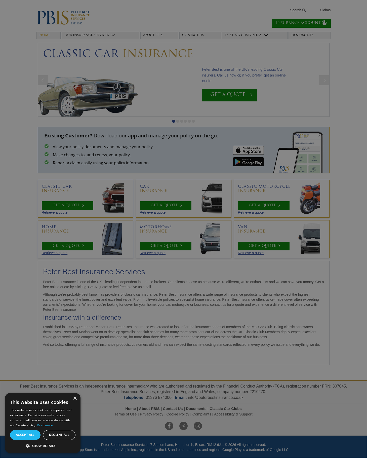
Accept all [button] (25, 435)
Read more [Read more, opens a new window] (45, 425)
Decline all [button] (59, 435)
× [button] (75, 398)
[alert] (183, 229)
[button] (42, 445)
